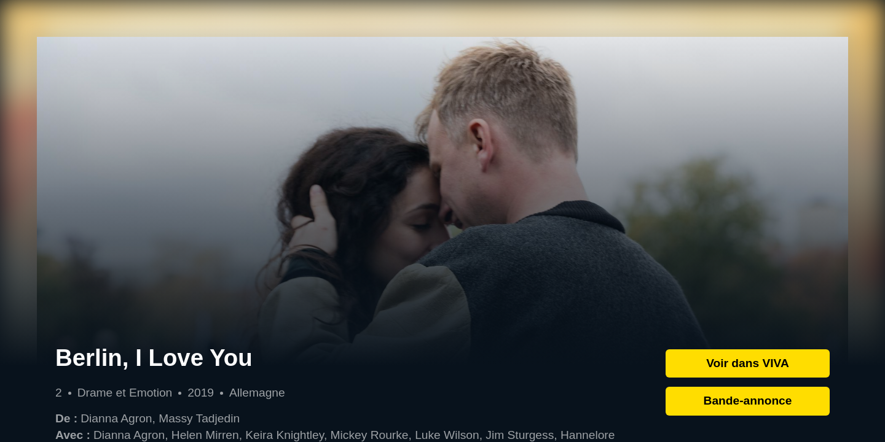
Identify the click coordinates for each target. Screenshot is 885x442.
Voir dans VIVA (747, 363)
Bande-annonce (748, 400)
